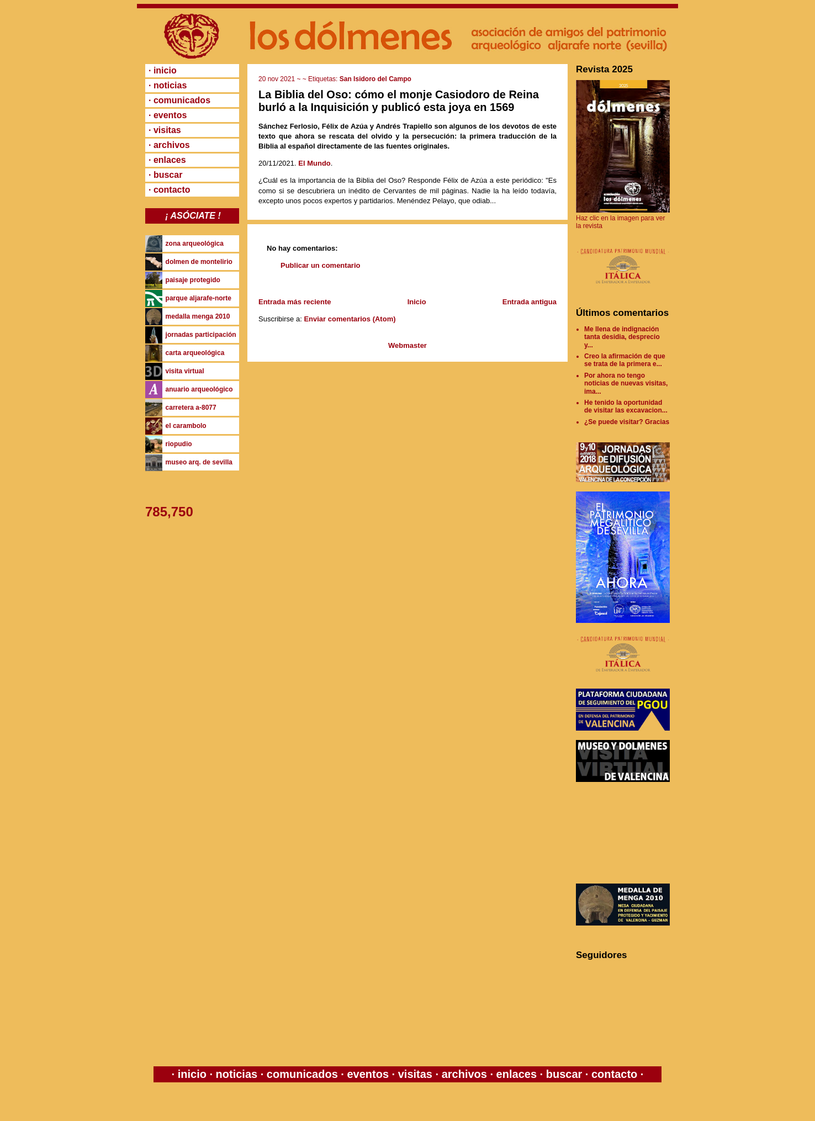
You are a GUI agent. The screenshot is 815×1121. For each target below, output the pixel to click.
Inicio (417, 302)
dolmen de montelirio (199, 262)
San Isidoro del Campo (375, 79)
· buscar (165, 174)
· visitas (165, 130)
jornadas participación (201, 335)
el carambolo (186, 426)
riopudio (179, 444)
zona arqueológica (195, 243)
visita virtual (185, 371)
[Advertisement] (625, 832)
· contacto (169, 189)
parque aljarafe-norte (198, 298)
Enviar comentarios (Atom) (349, 319)
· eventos (168, 115)
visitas (415, 1074)
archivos (464, 1074)
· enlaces (167, 160)
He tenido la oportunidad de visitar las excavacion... (626, 406)
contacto (612, 1074)
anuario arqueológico (199, 389)
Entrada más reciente (294, 302)
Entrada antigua (529, 302)
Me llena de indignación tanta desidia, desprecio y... (622, 337)
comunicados (302, 1074)
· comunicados (179, 100)
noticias (237, 1074)
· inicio (163, 70)
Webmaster (407, 345)
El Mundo (314, 163)
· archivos (169, 145)
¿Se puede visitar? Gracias (626, 422)
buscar (564, 1074)
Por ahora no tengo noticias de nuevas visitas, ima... (626, 383)
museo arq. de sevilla (199, 462)
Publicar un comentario (320, 265)
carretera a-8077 (191, 407)
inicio (191, 1074)
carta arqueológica (195, 353)
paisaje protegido (193, 280)
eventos (368, 1074)
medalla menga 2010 (198, 316)
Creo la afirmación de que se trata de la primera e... (624, 360)
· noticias (168, 85)
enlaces (515, 1074)
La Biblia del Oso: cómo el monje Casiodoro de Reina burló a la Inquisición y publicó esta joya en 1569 (398, 100)
